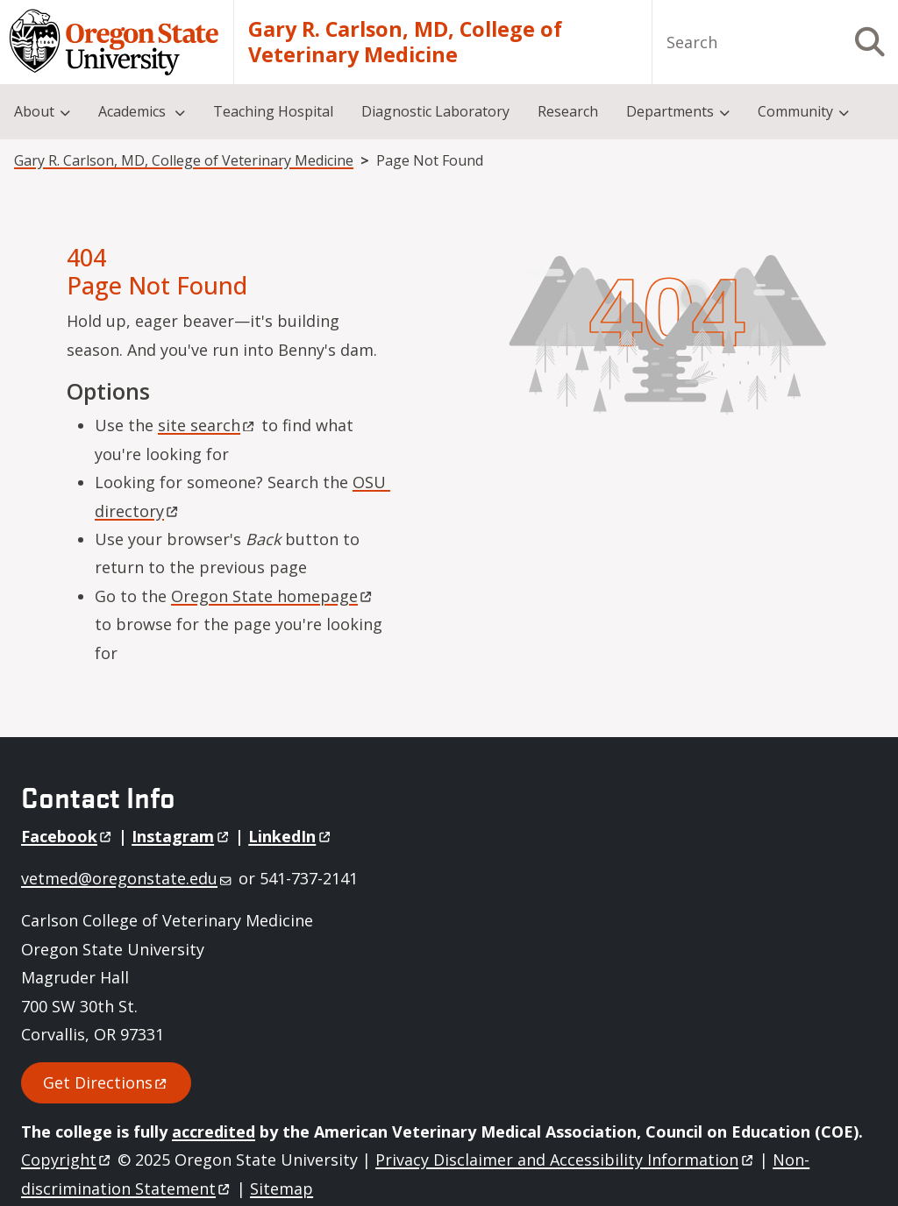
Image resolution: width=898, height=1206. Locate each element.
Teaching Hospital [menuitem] (273, 111)
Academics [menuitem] (133, 111)
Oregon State (272, 596)
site (207, 425)
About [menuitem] (34, 111)
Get (106, 1082)
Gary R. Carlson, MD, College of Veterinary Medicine (405, 42)
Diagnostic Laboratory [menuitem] (435, 111)
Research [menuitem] (568, 111)
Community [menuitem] (795, 111)
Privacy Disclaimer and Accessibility (565, 1159)
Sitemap (281, 1188)
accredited (213, 1131)
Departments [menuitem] (670, 111)
